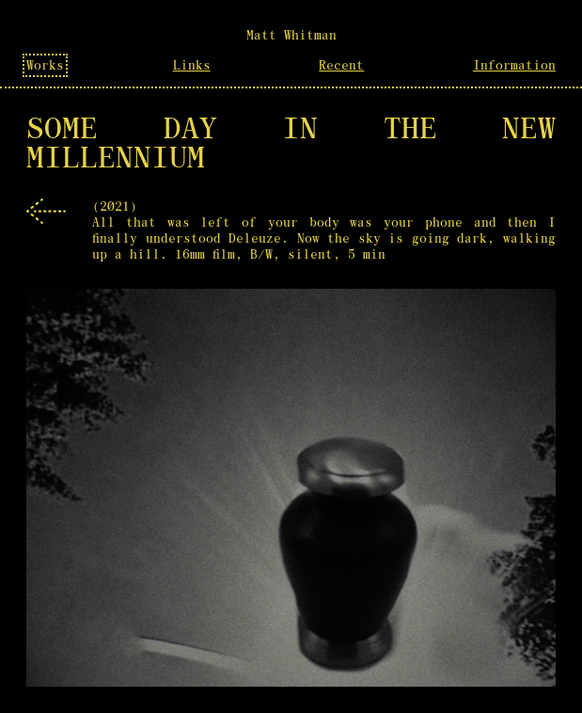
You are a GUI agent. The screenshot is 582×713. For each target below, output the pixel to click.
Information (514, 65)
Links (192, 65)
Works (45, 65)
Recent (341, 65)
